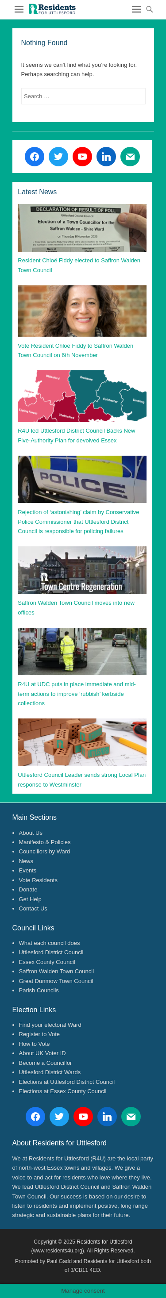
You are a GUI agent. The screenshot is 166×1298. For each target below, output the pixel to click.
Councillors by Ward (44, 851)
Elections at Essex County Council (63, 1091)
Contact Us (33, 908)
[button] (52, 9)
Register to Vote (39, 1034)
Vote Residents (38, 880)
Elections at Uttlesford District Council (67, 1082)
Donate (28, 889)
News (26, 861)
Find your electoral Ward (50, 1025)
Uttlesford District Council (51, 952)
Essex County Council (47, 962)
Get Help (30, 899)
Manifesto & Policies (45, 842)
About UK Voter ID (42, 1053)
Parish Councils (39, 990)
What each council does (49, 943)
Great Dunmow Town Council (56, 981)
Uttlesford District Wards (50, 1072)
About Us (30, 832)
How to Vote (34, 1044)
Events (28, 870)
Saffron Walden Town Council (56, 971)
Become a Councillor (45, 1063)
